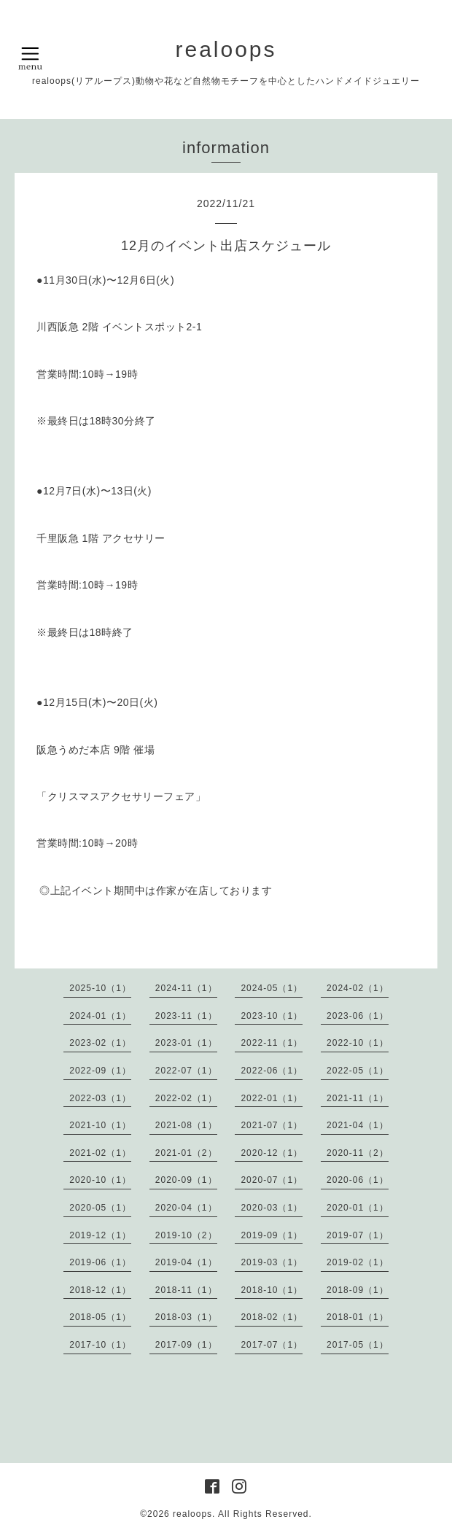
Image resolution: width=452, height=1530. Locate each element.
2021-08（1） (186, 1125)
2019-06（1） (100, 1262)
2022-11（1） (272, 1043)
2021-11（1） (358, 1098)
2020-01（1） (358, 1208)
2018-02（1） (272, 1317)
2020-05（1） (100, 1208)
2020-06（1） (358, 1180)
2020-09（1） (186, 1180)
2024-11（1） (186, 988)
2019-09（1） (272, 1235)
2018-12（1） (100, 1290)
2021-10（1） (100, 1125)
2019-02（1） (358, 1262)
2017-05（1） (358, 1345)
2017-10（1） (100, 1345)
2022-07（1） (186, 1070)
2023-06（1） (358, 1016)
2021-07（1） (272, 1125)
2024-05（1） (272, 988)
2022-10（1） (358, 1043)
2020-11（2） (358, 1153)
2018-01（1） (358, 1317)
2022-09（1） (100, 1070)
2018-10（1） (272, 1290)
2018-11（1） (186, 1290)
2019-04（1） (186, 1262)
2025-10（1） (100, 988)
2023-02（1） (100, 1043)
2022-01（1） (272, 1098)
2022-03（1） (100, 1098)
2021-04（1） (358, 1125)
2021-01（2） (186, 1153)
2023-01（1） (186, 1043)
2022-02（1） (186, 1098)
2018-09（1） (358, 1290)
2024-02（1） (358, 988)
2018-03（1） (186, 1317)
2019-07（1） (358, 1235)
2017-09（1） (186, 1345)
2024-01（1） (100, 1016)
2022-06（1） (272, 1070)
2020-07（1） (272, 1180)
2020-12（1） (272, 1153)
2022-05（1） (358, 1070)
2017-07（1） (272, 1345)
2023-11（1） (186, 1016)
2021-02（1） (100, 1153)
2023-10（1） (272, 1016)
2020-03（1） (272, 1208)
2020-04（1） (186, 1208)
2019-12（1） (100, 1235)
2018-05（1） (100, 1317)
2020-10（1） (100, 1180)
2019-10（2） (186, 1235)
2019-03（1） (272, 1262)
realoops (225, 49)
